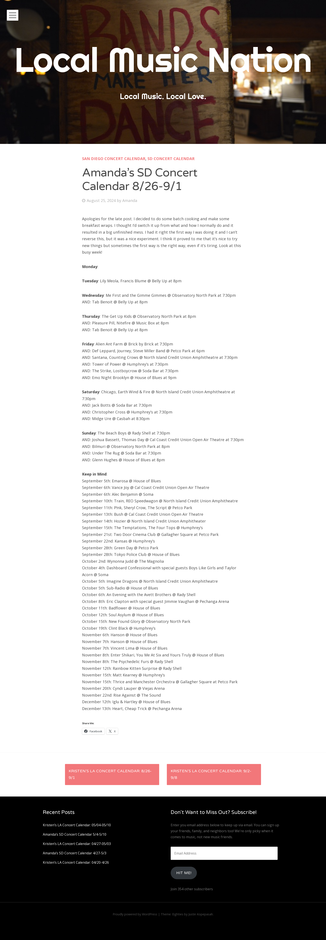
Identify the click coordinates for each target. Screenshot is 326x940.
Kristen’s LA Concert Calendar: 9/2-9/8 (211, 774)
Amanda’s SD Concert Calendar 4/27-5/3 (74, 853)
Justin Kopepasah (200, 914)
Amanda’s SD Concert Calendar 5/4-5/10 (74, 834)
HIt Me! (183, 872)
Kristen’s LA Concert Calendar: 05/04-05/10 (77, 825)
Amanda (129, 200)
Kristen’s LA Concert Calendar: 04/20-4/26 (76, 862)
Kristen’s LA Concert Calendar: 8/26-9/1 (110, 774)
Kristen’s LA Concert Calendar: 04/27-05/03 (77, 843)
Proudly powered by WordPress (135, 914)
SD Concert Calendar (171, 158)
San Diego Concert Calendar (113, 158)
